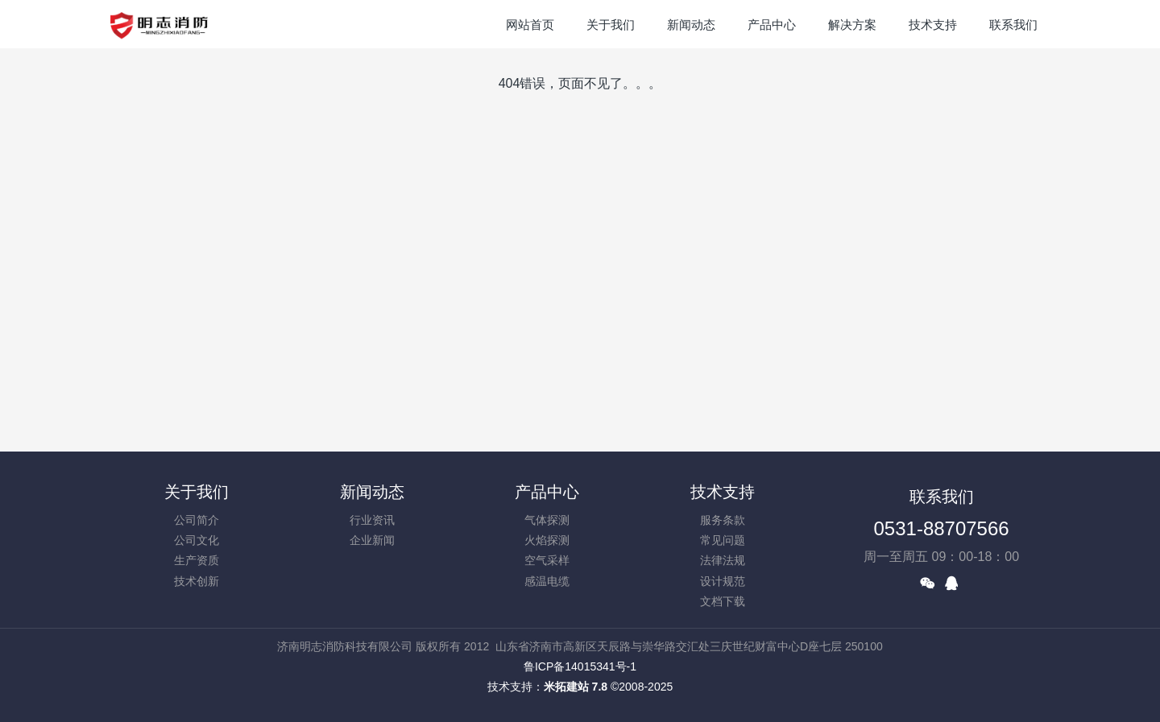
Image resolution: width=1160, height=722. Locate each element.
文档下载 (722, 601)
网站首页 (530, 24)
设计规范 (722, 581)
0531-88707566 (941, 528)
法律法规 (722, 560)
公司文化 (196, 540)
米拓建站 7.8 (575, 686)
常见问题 (722, 540)
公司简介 (196, 520)
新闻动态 (372, 492)
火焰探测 (547, 540)
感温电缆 (547, 581)
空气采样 (547, 560)
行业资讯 (372, 520)
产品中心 (547, 492)
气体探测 (547, 520)
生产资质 (196, 560)
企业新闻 (372, 540)
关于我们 (196, 492)
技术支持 (722, 492)
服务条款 (722, 520)
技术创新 (196, 581)
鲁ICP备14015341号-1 (580, 666)
